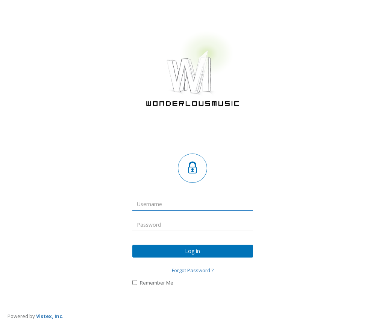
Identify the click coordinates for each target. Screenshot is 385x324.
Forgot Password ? (193, 270)
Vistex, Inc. (50, 316)
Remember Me (152, 282)
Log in (192, 250)
